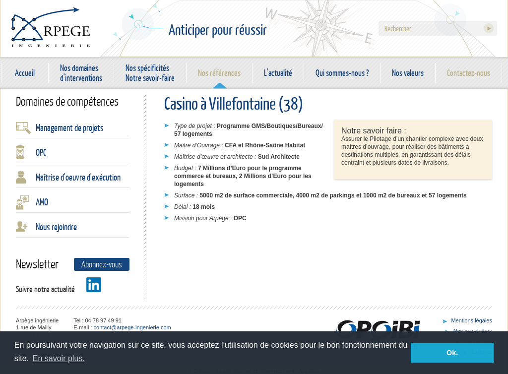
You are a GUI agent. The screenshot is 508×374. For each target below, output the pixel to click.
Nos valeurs (408, 72)
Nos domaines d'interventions (81, 73)
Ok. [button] (452, 353)
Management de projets (70, 127)
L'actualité (278, 72)
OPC (41, 152)
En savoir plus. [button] (59, 358)
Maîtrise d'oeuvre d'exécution (78, 177)
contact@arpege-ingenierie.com (132, 327)
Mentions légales (471, 320)
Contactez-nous (468, 72)
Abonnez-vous (101, 264)
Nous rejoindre (56, 226)
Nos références (219, 72)
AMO (42, 201)
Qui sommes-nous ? (342, 72)
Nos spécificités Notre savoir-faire (150, 73)
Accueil (25, 72)
